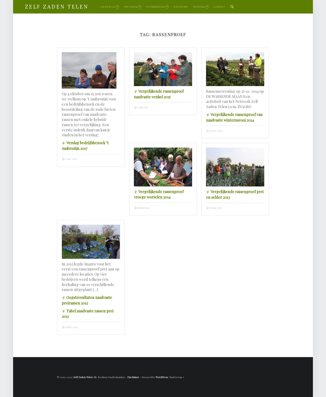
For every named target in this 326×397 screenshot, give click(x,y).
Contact (219, 6)
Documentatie (157, 7)
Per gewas (132, 7)
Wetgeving (181, 6)
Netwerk (201, 7)
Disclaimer (133, 377)
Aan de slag (109, 7)
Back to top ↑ (176, 377)
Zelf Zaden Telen (83, 377)
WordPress (162, 377)
